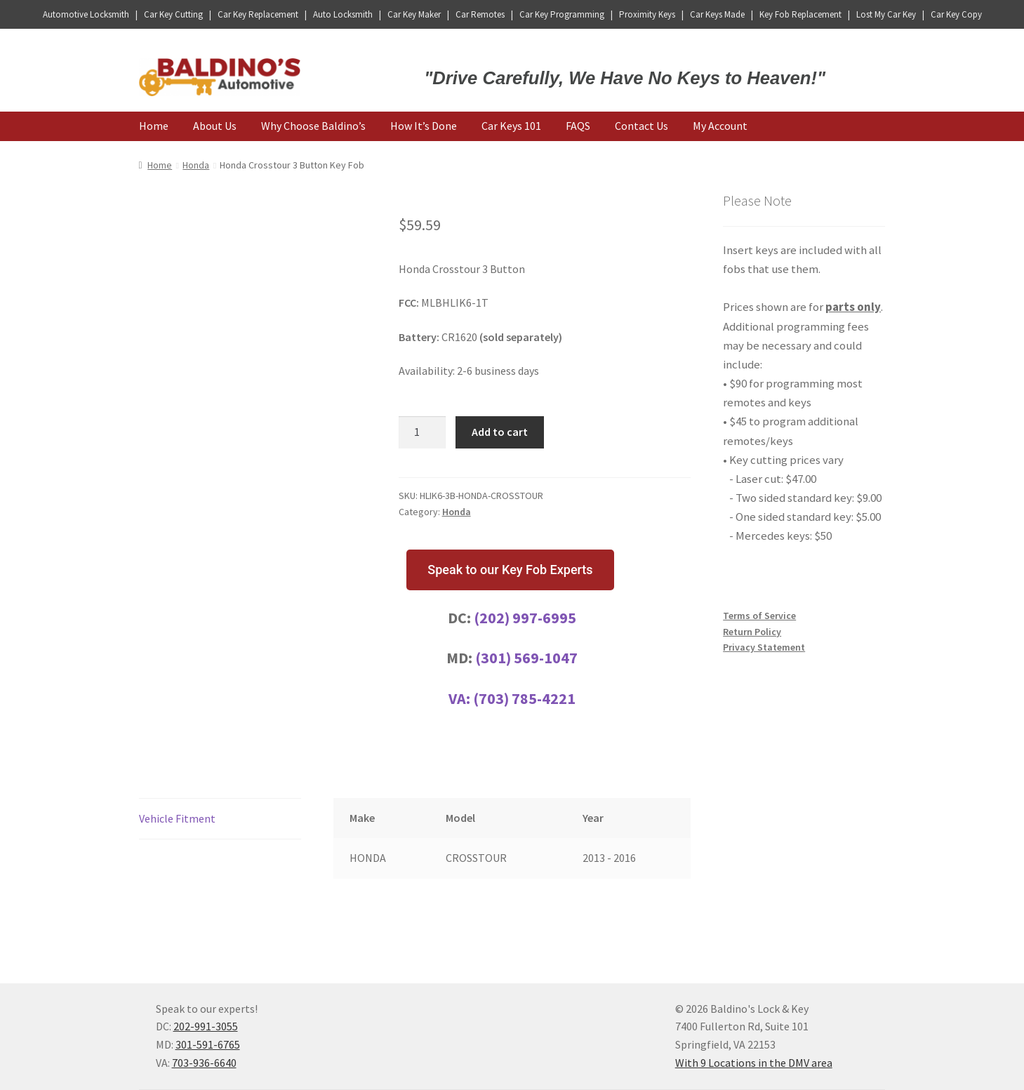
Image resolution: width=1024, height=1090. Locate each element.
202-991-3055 (205, 1026)
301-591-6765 (207, 1044)
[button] (509, 570)
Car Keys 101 (511, 126)
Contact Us (641, 126)
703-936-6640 (204, 1063)
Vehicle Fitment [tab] (177, 818)
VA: (460, 698)
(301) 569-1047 (526, 657)
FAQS (578, 126)
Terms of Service (759, 615)
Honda (195, 165)
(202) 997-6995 (525, 617)
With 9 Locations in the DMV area (753, 1063)
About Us (215, 126)
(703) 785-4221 (524, 698)
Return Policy (752, 631)
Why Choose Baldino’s (313, 126)
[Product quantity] (422, 432)
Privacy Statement (764, 647)
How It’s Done (423, 126)
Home (153, 126)
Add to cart (500, 432)
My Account (720, 126)
